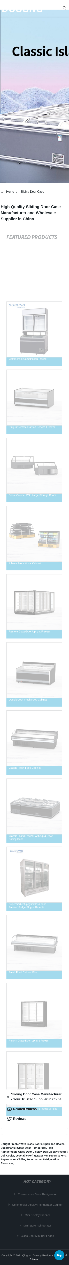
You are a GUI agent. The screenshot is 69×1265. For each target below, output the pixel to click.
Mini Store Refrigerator (38, 1225)
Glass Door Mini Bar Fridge (37, 1235)
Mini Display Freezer (37, 1215)
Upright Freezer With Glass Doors (21, 1144)
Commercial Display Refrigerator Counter (37, 1204)
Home (10, 191)
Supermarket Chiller (13, 1159)
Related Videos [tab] (22, 1109)
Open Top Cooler (53, 1144)
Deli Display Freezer (55, 1151)
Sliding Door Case (32, 191)
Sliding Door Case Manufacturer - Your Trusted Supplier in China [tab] (34, 1096)
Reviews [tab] (16, 1119)
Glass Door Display (30, 1151)
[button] (57, 8)
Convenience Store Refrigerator (37, 1194)
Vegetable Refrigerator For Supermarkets (41, 1155)
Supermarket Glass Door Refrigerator (23, 1147)
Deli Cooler (7, 1155)
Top (59, 1255)
